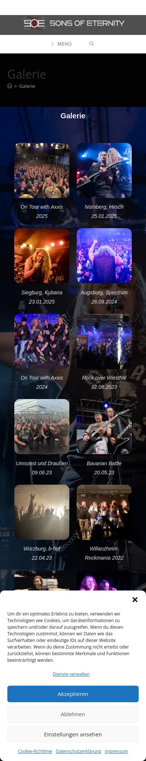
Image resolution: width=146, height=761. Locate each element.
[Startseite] (9, 86)
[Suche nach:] (91, 44)
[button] (135, 599)
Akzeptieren (73, 693)
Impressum (116, 751)
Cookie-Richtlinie (35, 751)
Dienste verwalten (71, 674)
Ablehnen (73, 714)
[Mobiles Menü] (62, 44)
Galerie (27, 86)
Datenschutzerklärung (78, 751)
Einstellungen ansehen (73, 734)
